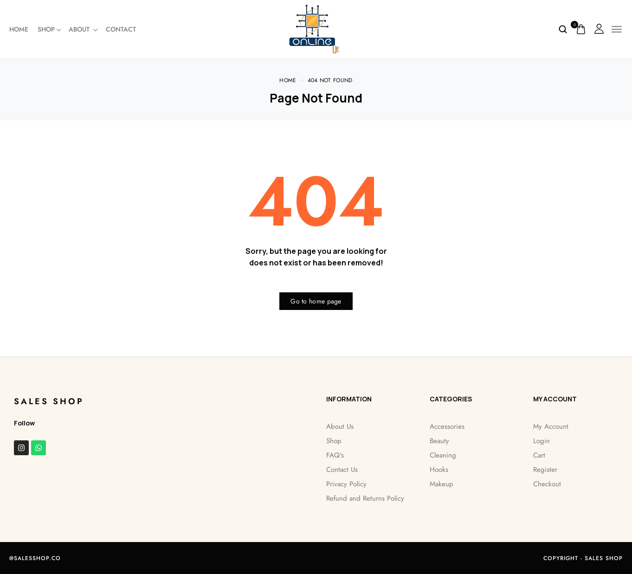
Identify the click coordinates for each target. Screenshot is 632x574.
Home (18, 29)
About (83, 29)
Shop (46, 29)
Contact (121, 29)
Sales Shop (49, 401)
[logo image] (316, 29)
